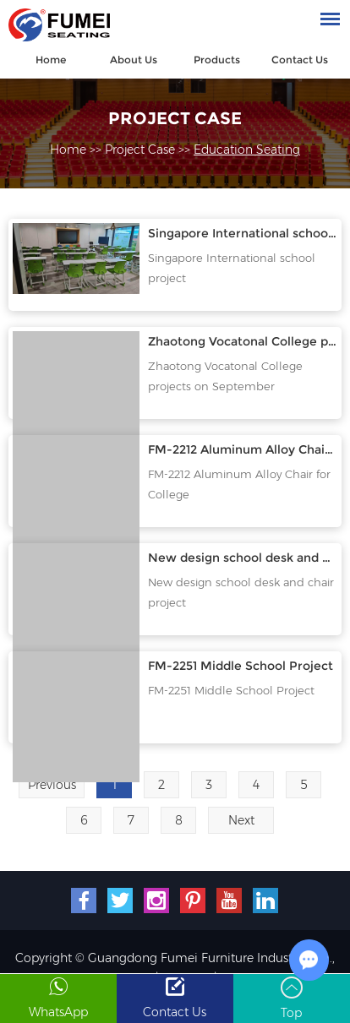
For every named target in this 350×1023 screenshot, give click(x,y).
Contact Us (299, 59)
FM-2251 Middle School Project (240, 665)
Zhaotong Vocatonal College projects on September (225, 376)
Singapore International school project (242, 233)
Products (217, 59)
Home (51, 59)
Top (291, 1013)
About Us (133, 59)
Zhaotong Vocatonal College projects (242, 341)
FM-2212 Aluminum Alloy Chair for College (242, 449)
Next (241, 820)
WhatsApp (58, 1013)
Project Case (175, 118)
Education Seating (247, 149)
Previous (52, 784)
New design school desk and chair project (242, 557)
